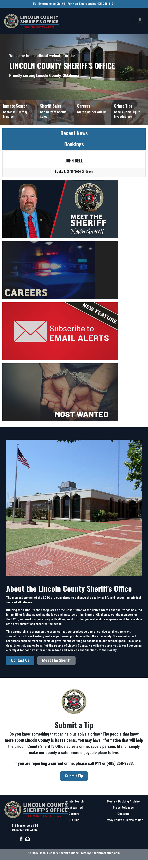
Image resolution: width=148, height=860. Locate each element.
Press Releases (123, 807)
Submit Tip (74, 776)
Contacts (123, 814)
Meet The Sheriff (56, 660)
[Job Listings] (92, 112)
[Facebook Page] (21, 839)
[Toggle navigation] (140, 21)
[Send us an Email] (27, 839)
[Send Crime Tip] (129, 112)
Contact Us (20, 660)
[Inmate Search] (18, 112)
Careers (74, 814)
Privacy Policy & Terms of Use (123, 820)
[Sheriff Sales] (55, 112)
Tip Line (74, 820)
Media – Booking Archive (123, 801)
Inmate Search (74, 801)
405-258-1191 (106, 4)
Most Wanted (74, 807)
